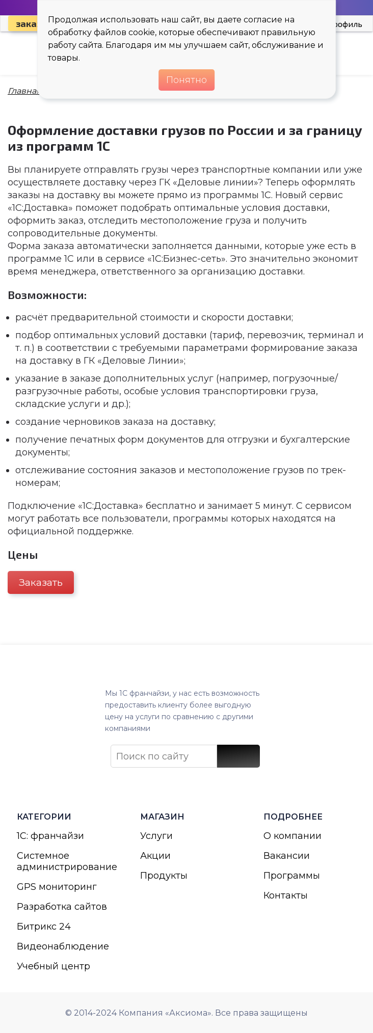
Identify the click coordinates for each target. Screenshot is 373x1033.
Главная (24, 91)
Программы (291, 875)
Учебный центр (53, 966)
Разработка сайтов (62, 906)
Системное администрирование (63, 861)
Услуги (156, 835)
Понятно (186, 80)
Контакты (285, 895)
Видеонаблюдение (63, 946)
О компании (292, 835)
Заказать (41, 582)
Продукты (164, 875)
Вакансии (286, 855)
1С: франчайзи (50, 835)
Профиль (344, 24)
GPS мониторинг (57, 886)
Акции (155, 855)
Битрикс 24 (44, 926)
